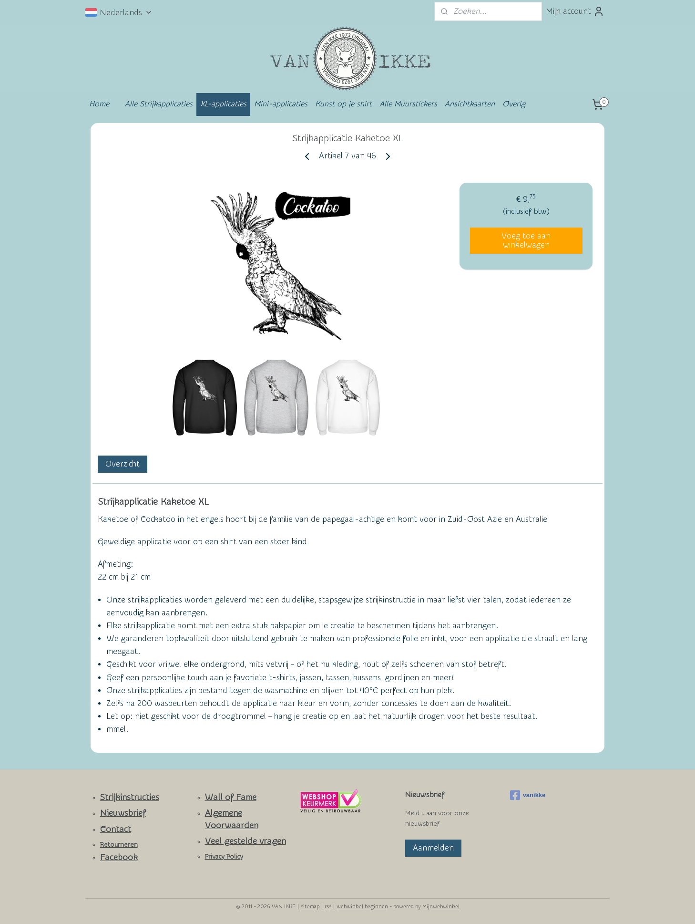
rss (328, 906)
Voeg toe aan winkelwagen (526, 240)
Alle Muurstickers (408, 104)
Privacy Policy (224, 857)
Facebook (119, 857)
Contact (115, 829)
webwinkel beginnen (362, 906)
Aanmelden (433, 847)
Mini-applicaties (280, 104)
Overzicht (122, 464)
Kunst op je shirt (343, 104)
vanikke (528, 795)
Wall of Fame (230, 797)
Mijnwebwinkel (441, 906)
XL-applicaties (223, 104)
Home (99, 104)
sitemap (310, 906)
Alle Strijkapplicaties (159, 104)
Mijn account (575, 11)
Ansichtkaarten (470, 104)
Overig (513, 104)
